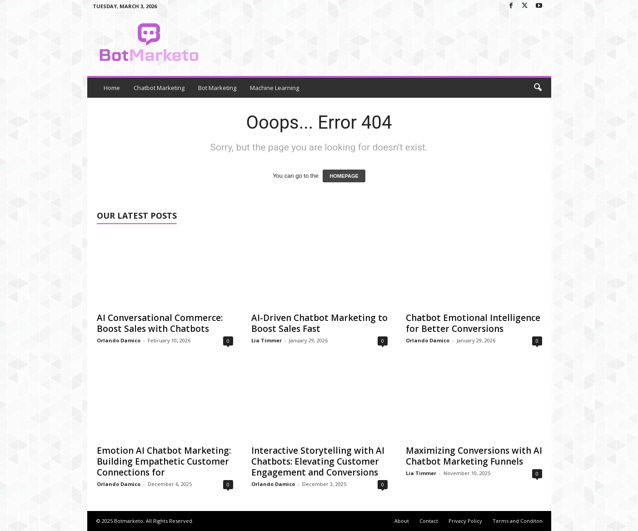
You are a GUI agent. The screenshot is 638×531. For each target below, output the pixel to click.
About (401, 520)
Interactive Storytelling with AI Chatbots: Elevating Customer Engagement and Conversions (317, 461)
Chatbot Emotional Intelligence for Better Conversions (473, 323)
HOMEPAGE (343, 176)
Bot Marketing (217, 88)
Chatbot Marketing (159, 88)
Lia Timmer (266, 340)
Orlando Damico (118, 340)
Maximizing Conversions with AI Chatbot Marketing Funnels (474, 456)
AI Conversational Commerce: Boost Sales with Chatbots (160, 323)
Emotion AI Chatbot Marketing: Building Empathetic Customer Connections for (164, 461)
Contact (428, 520)
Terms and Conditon (518, 520)
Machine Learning (274, 88)
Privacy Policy (465, 520)
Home (112, 88)
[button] (538, 88)
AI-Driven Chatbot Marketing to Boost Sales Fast (319, 323)
